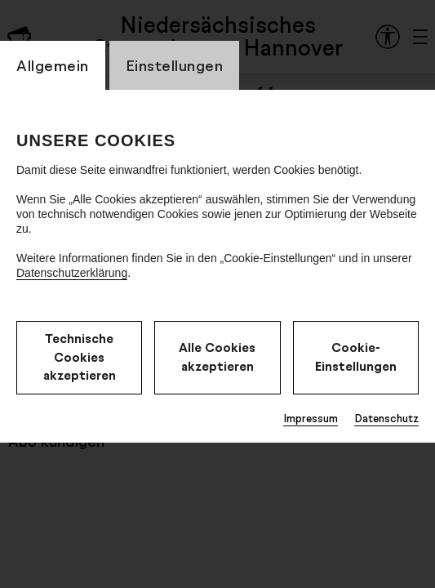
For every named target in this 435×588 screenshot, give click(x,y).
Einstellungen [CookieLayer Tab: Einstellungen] (175, 65)
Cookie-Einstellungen (356, 357)
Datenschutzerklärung (71, 272)
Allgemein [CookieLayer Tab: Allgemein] (52, 65)
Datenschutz (386, 418)
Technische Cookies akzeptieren (79, 357)
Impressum (310, 418)
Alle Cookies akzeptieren (217, 357)
